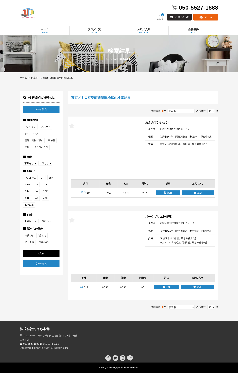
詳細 (168, 205)
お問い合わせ (182, 29)
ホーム (208, 29)
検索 (41, 265)
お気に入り (161, 29)
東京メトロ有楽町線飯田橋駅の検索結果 (52, 90)
